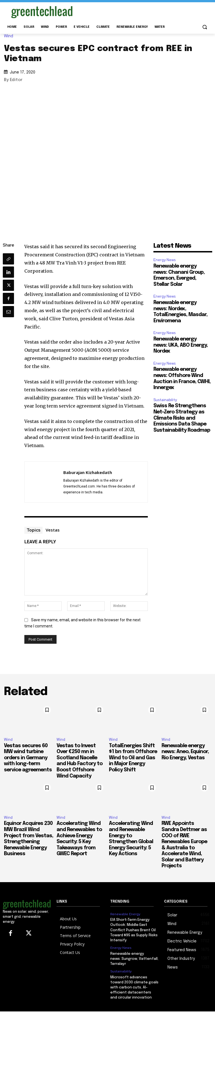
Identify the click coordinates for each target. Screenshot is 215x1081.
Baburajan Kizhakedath (87, 472)
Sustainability (165, 399)
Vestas (53, 530)
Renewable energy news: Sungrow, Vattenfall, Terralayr (134, 959)
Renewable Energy (125, 914)
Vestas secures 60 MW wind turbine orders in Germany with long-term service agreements (28, 757)
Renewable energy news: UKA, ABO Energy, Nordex (180, 345)
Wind (10, 36)
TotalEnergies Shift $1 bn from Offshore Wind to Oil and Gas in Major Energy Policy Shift (133, 757)
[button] (204, 27)
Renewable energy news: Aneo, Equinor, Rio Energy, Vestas (185, 751)
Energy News (164, 259)
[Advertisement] (145, 11)
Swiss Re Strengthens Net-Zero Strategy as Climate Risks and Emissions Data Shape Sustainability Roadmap (181, 418)
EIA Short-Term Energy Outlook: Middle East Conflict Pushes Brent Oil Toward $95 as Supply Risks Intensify (134, 930)
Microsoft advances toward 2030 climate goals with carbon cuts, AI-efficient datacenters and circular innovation (134, 988)
